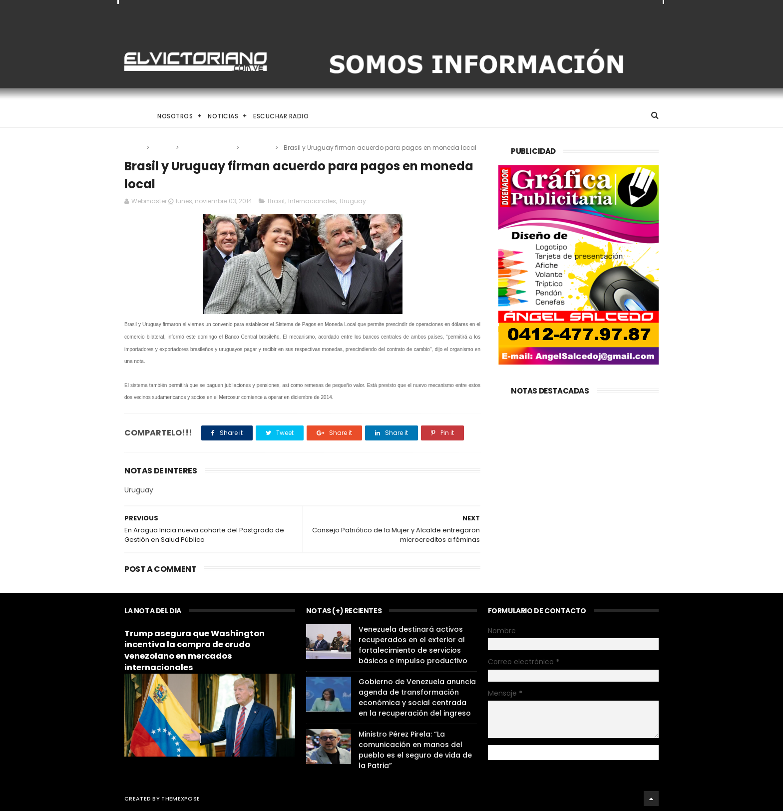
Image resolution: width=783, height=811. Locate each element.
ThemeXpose (180, 799)
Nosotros (175, 116)
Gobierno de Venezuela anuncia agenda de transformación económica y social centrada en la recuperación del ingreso (417, 697)
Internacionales (208, 147)
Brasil (163, 147)
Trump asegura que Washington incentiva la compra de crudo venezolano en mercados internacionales (194, 651)
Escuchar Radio (281, 116)
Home (133, 116)
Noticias (223, 116)
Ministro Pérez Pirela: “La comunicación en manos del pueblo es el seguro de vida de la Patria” (415, 750)
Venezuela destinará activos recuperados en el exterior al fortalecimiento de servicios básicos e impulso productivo (413, 645)
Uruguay (258, 147)
